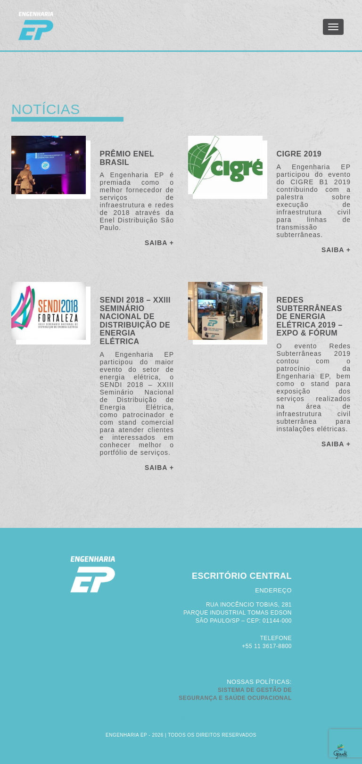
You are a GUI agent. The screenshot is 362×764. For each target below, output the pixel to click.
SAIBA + (159, 242)
